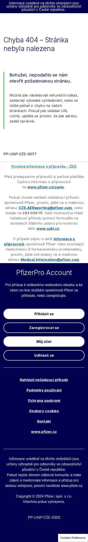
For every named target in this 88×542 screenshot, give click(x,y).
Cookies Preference (73, 537)
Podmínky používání (44, 390)
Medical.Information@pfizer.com (50, 259)
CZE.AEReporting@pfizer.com (45, 208)
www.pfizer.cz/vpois (45, 187)
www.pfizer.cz (44, 431)
